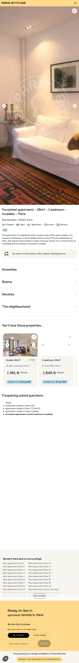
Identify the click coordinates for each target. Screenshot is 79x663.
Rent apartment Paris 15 (40, 570)
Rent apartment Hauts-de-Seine (44, 589)
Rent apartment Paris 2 (14, 566)
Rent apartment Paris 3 (14, 570)
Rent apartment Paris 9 (14, 589)
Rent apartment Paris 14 (40, 566)
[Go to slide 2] (20, 351)
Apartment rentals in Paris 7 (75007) (22, 408)
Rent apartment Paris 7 (14, 582)
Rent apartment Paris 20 (40, 586)
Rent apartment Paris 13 (40, 563)
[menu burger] (75, 3)
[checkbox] (74, 10)
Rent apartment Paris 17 (40, 576)
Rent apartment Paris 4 (14, 573)
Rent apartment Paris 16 (40, 573)
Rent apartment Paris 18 (40, 579)
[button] (5, 659)
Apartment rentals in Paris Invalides (22, 411)
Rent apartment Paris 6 (14, 579)
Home (8, 402)
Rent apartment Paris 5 (14, 576)
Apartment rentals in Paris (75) (19, 405)
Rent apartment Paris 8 (14, 586)
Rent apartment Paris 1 (13, 563)
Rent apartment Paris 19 (40, 582)
